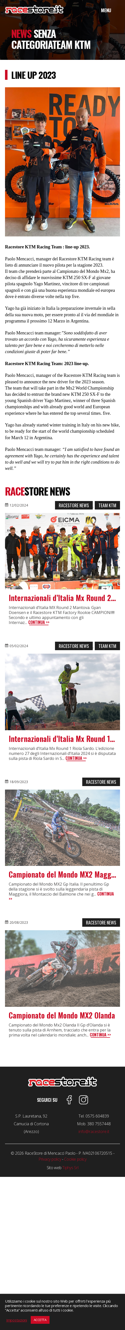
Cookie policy (75, 1159)
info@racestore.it (93, 1131)
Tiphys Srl (70, 1167)
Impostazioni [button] (16, 1320)
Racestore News (74, 505)
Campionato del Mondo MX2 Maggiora (62, 874)
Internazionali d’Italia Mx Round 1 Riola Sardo (62, 738)
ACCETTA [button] (40, 1320)
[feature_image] (62, 551)
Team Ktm (107, 505)
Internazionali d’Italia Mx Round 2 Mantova (62, 598)
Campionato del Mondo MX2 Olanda (62, 1015)
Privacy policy (49, 1159)
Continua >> (39, 622)
